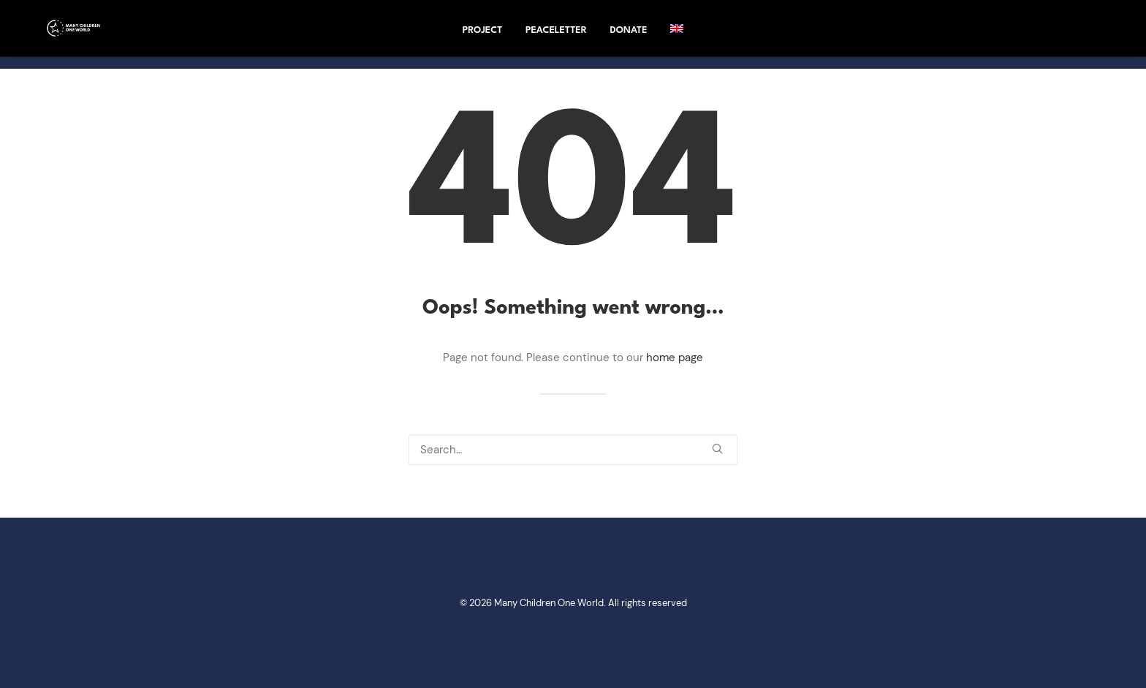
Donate (629, 36)
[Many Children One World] (70, 34)
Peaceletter (556, 36)
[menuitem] (677, 34)
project (483, 36)
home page (674, 357)
